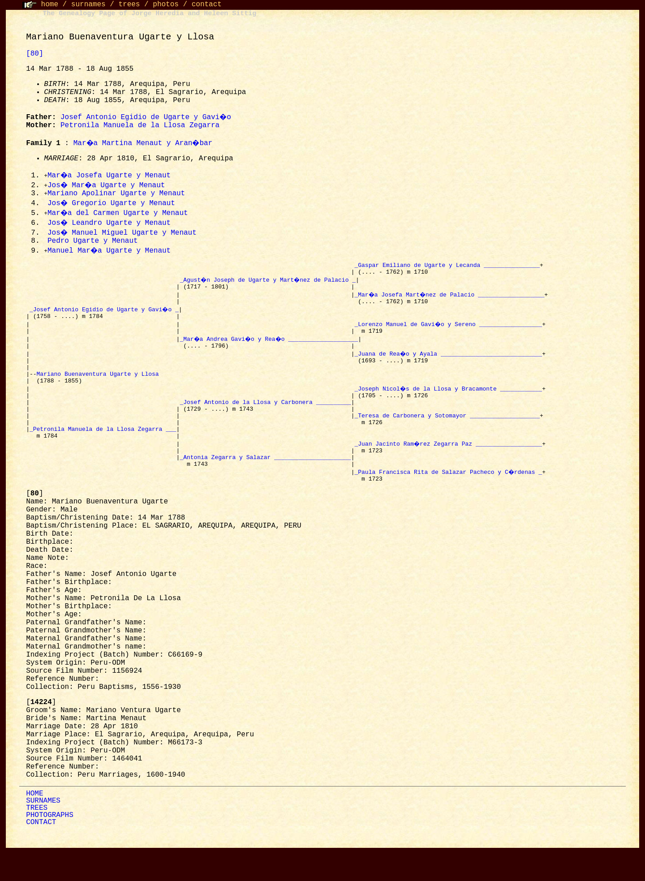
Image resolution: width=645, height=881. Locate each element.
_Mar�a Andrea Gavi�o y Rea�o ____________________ (270, 348)
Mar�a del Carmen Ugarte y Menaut (118, 214)
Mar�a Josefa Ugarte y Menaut (109, 176)
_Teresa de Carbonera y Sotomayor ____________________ (446, 436)
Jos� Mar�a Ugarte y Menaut (107, 185)
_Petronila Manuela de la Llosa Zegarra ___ (103, 452)
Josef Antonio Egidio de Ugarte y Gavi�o (146, 117)
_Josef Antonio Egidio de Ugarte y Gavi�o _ (105, 315)
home (49, 4)
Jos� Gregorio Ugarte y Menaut (111, 204)
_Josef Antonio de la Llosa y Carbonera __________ (265, 420)
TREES (36, 838)
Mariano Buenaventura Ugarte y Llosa (100, 388)
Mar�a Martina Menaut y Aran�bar (144, 143)
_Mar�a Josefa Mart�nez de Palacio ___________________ (450, 299)
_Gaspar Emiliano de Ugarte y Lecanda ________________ (446, 267)
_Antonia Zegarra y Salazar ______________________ (265, 485)
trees (129, 4)
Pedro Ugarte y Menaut (92, 242)
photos (166, 4)
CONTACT (41, 853)
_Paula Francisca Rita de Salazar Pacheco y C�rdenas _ (448, 501)
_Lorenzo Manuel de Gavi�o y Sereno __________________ (448, 331)
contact (207, 4)
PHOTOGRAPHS (49, 846)
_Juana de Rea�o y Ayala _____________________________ (448, 364)
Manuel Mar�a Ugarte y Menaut (109, 252)
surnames (88, 4)
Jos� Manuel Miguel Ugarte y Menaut (122, 233)
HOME (34, 824)
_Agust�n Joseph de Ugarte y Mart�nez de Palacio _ (269, 283)
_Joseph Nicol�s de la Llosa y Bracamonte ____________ (448, 404)
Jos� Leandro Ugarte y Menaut (109, 223)
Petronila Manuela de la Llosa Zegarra (139, 125)
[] (34, 524)
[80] (34, 54)
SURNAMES (43, 831)
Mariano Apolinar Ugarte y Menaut (116, 194)
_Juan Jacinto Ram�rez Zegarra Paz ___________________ (448, 468)
